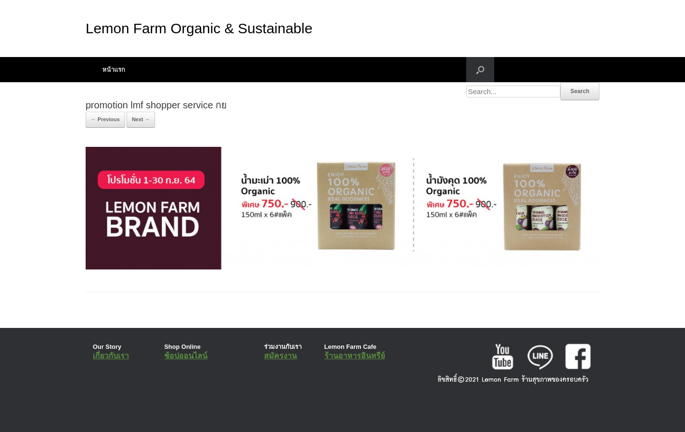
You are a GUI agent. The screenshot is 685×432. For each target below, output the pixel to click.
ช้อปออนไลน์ (185, 356)
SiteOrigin (335, 412)
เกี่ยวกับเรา (111, 356)
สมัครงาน (280, 356)
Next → (141, 119)
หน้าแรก (113, 69)
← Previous (105, 119)
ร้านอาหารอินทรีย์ (354, 356)
